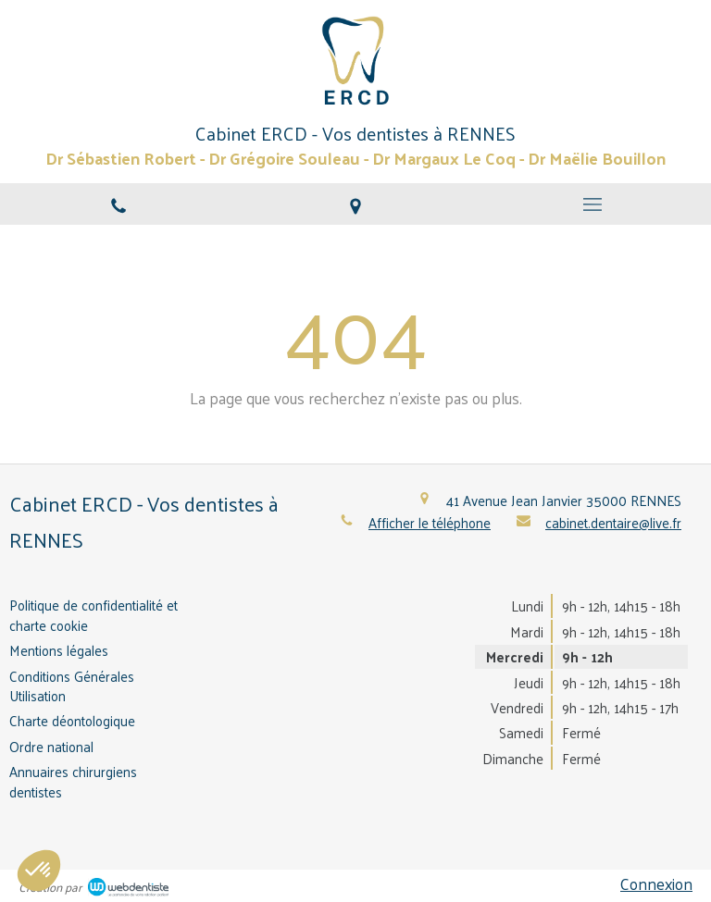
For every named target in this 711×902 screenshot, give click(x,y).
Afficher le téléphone (429, 522)
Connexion (656, 883)
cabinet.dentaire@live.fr (613, 522)
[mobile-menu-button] (592, 204)
